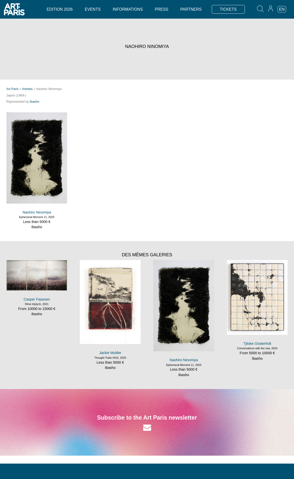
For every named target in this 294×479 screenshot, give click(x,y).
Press (161, 9)
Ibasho (34, 101)
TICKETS (228, 9)
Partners (191, 9)
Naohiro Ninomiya (37, 212)
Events (93, 9)
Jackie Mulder (110, 353)
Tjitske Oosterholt (257, 344)
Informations (128, 9)
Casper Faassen (37, 299)
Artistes (27, 89)
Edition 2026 (60, 9)
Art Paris (12, 89)
